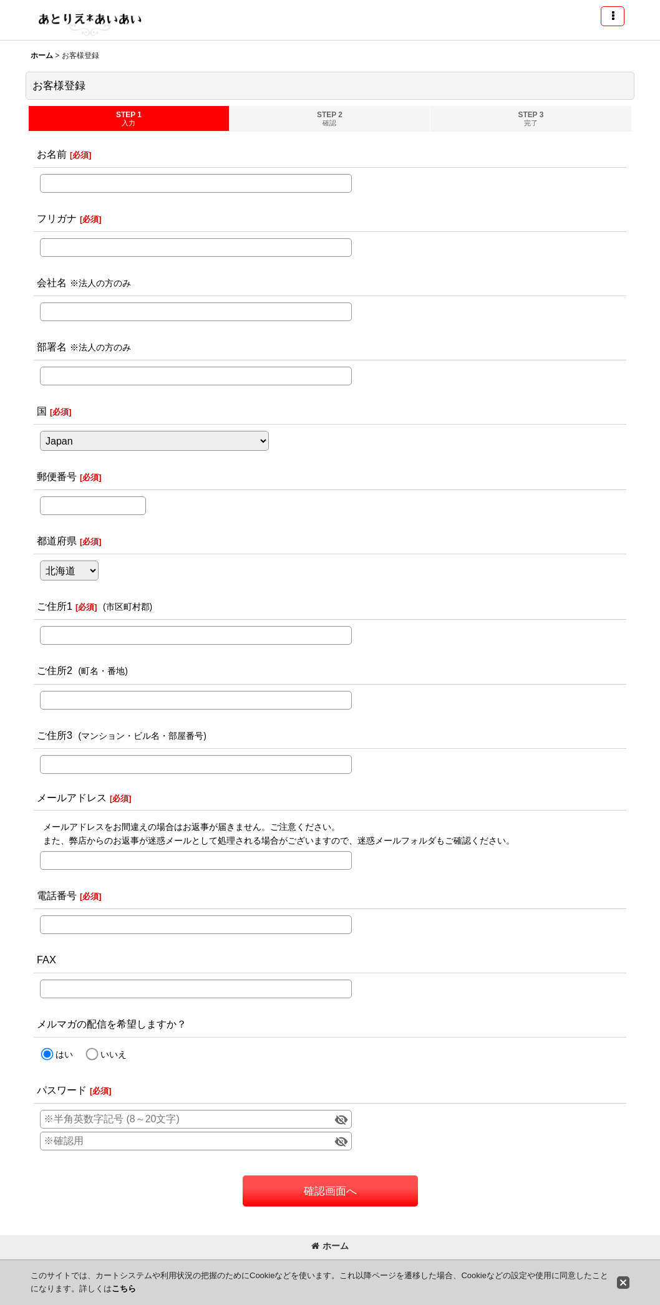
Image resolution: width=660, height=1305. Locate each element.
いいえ (113, 1054)
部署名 (52, 346)
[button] (612, 16)
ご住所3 (54, 735)
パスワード (62, 1090)
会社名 (52, 282)
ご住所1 (54, 606)
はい (64, 1054)
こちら (124, 1288)
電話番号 (57, 895)
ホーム (330, 1246)
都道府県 (57, 540)
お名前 (52, 154)
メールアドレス (72, 797)
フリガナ (57, 218)
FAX (46, 959)
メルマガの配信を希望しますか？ (112, 1023)
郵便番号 (57, 476)
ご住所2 (54, 670)
